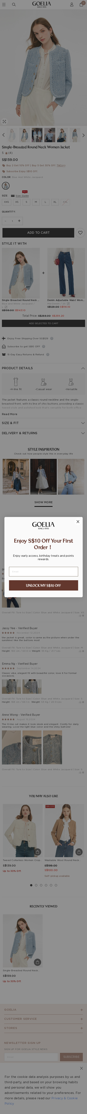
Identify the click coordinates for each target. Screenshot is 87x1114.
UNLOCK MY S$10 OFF (43, 585)
